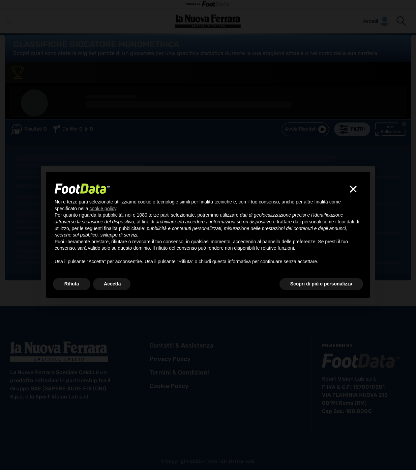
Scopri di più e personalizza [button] (321, 283)
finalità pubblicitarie (124, 228)
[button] (401, 21)
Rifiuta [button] (71, 283)
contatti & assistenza (181, 345)
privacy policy (169, 359)
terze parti (159, 215)
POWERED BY (208, 4)
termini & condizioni (179, 372)
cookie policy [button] (103, 208)
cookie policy (168, 386)
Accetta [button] (112, 283)
